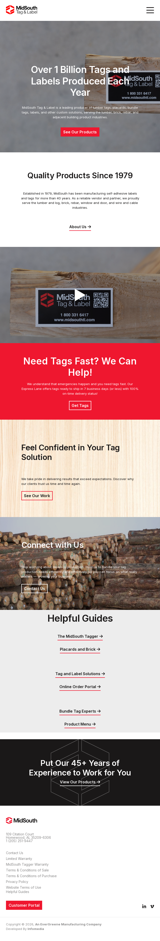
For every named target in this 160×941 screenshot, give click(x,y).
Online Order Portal (77, 686)
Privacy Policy (17, 882)
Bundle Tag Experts (77, 711)
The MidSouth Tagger (77, 636)
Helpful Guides (17, 892)
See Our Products (80, 132)
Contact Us (34, 588)
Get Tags (80, 405)
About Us (77, 226)
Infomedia (36, 929)
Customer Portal (24, 905)
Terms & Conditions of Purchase (31, 876)
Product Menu (77, 724)
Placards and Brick (78, 649)
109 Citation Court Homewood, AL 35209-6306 (28, 836)
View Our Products (78, 782)
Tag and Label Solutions (77, 673)
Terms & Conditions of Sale (27, 870)
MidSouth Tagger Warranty (27, 864)
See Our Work (37, 495)
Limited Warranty (19, 859)
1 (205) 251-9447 (19, 841)
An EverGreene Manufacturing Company (68, 924)
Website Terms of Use (23, 887)
